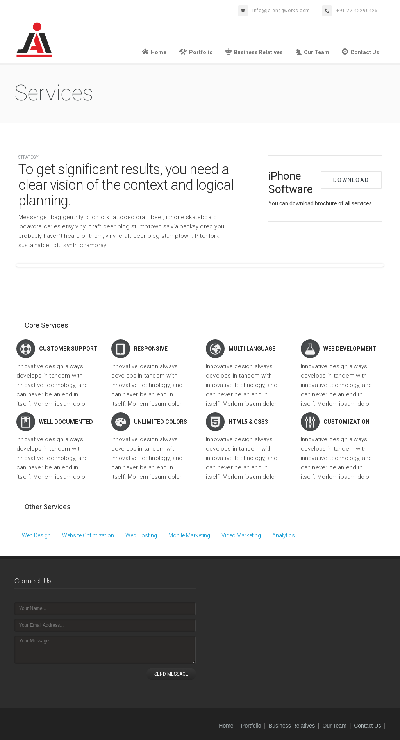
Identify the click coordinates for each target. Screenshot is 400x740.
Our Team (312, 51)
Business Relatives (254, 51)
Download (351, 180)
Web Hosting (141, 535)
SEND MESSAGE (171, 674)
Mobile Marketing (189, 535)
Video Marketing (241, 535)
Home (154, 51)
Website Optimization (88, 535)
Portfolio (196, 51)
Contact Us (360, 51)
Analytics (283, 535)
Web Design (36, 535)
